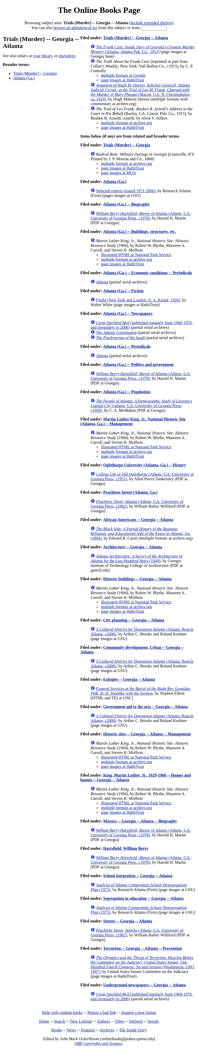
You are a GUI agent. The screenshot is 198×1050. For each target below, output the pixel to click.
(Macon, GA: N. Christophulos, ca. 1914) (140, 92)
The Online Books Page (99, 10)
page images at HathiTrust (122, 80)
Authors (103, 1021)
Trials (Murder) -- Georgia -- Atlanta (135, 38)
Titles (119, 1021)
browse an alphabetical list (75, 28)
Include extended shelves (151, 23)
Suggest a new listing (138, 1012)
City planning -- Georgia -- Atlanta (133, 620)
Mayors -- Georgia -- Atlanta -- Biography (140, 821)
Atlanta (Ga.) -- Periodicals (127, 346)
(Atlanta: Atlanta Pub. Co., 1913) (142, 49)
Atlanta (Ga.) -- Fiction (123, 291)
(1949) (136, 558)
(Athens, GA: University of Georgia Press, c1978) (140, 215)
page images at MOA (118, 173)
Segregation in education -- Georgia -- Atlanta (143, 898)
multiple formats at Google (123, 75)
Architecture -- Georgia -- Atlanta (132, 547)
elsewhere (67, 56)
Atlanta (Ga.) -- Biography (126, 204)
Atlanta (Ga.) (24, 78)
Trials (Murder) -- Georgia (35, 73)
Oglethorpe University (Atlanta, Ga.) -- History (144, 465)
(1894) (140, 533)
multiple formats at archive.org (126, 123)
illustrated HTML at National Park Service (136, 255)
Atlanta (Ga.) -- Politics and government (138, 364)
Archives (107, 1030)
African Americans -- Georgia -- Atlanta (138, 519)
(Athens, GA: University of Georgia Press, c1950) (141, 406)
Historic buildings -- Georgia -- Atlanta (137, 579)
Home (44, 1021)
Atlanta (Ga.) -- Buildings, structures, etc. (139, 231)
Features (88, 1030)
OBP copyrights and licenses (98, 1043)
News (71, 1030)
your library (42, 56)
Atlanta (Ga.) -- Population (126, 392)
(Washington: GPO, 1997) (142, 964)
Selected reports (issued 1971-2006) (125, 191)
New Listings (81, 1021)
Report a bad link (101, 1012)
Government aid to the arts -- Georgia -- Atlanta (145, 706)
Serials (153, 1021)
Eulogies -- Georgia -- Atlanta (129, 679)
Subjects (136, 1021)
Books (56, 1030)
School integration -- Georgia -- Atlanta (137, 875)
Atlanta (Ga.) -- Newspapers (127, 313)
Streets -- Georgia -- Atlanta (127, 921)
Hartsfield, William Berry (125, 848)
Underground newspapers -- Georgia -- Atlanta (144, 985)
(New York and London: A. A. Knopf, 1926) (138, 300)
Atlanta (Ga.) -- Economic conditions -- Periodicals (147, 273)
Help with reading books (62, 1012)
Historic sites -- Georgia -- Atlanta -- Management (147, 734)
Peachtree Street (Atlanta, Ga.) (130, 492)
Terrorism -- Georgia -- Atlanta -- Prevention (142, 948)
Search (59, 1021)
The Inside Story (133, 1030)
